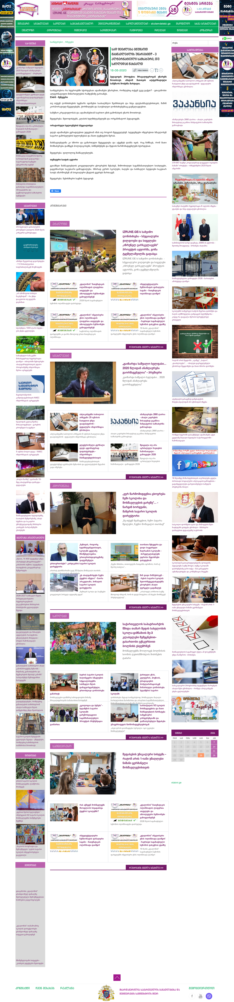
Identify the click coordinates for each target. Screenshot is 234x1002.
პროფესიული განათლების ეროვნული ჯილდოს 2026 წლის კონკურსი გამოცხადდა (30, 230)
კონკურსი (206, 30)
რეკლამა (67, 988)
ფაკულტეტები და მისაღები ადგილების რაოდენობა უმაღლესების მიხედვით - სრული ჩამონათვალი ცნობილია (28, 638)
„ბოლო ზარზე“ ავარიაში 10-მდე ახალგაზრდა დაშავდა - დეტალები (28, 482)
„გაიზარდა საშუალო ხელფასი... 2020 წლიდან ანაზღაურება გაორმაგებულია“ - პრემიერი (30, 70)
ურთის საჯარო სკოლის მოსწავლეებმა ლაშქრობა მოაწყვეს (27, 784)
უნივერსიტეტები (109, 23)
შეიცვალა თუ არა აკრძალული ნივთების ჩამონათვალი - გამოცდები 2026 (29, 129)
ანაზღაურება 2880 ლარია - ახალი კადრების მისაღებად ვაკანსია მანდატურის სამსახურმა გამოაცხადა (192, 122)
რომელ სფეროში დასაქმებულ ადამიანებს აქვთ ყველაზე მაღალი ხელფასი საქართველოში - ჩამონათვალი (193, 438)
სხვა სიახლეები (205, 23)
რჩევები (160, 30)
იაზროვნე (136, 30)
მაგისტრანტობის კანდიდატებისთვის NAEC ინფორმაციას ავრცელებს (27, 398)
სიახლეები (41, 23)
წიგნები (182, 30)
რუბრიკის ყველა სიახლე (146, 347)
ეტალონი (28, 30)
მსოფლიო (183, 23)
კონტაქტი (22, 988)
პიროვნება (54, 30)
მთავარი (23, 23)
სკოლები (59, 23)
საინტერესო (108, 30)
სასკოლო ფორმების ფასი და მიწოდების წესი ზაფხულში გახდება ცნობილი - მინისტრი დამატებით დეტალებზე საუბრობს (192, 527)
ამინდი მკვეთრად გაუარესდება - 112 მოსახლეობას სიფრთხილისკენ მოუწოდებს (30, 264)
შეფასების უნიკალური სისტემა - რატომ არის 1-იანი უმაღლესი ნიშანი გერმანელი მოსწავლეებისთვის (193, 607)
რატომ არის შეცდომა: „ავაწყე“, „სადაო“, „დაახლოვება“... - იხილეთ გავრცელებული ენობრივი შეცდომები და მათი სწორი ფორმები (193, 363)
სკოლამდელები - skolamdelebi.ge (148, 23)
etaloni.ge (176, 782)
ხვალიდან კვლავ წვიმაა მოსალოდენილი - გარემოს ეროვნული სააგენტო (28, 425)
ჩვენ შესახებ (45, 988)
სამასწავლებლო (81, 23)
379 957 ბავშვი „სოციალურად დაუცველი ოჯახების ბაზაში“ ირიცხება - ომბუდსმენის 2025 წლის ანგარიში (195, 166)
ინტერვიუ (80, 30)
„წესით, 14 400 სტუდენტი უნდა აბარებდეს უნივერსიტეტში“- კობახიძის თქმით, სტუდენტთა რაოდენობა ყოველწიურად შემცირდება (30, 565)
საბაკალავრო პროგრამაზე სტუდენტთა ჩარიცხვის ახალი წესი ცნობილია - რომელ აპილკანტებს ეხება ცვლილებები (194, 688)
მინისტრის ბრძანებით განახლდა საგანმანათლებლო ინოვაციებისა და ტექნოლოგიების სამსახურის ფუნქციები (29, 190)
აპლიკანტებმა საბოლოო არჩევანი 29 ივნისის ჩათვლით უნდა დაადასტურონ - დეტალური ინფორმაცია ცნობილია (193, 84)
